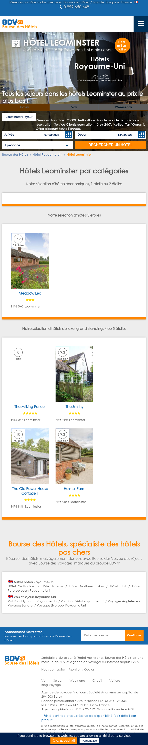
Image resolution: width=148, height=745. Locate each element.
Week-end (77, 680)
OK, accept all (64, 740)
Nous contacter (53, 669)
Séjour (57, 680)
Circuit (97, 680)
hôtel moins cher (90, 657)
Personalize (89, 740)
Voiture (114, 680)
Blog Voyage (51, 685)
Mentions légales (81, 669)
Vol (43, 680)
